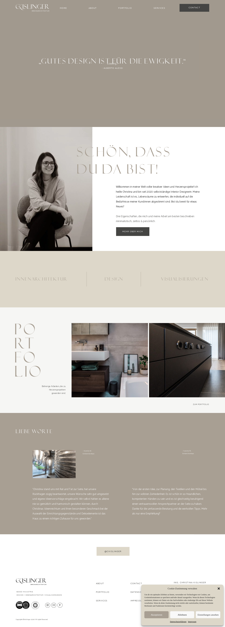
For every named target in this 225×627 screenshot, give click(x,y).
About (93, 8)
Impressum (192, 622)
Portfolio (125, 8)
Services (159, 8)
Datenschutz (139, 592)
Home (63, 8)
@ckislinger (113, 551)
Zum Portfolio (201, 404)
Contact (136, 583)
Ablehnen (182, 615)
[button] (218, 588)
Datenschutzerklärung (178, 622)
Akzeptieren (156, 615)
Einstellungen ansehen (208, 615)
